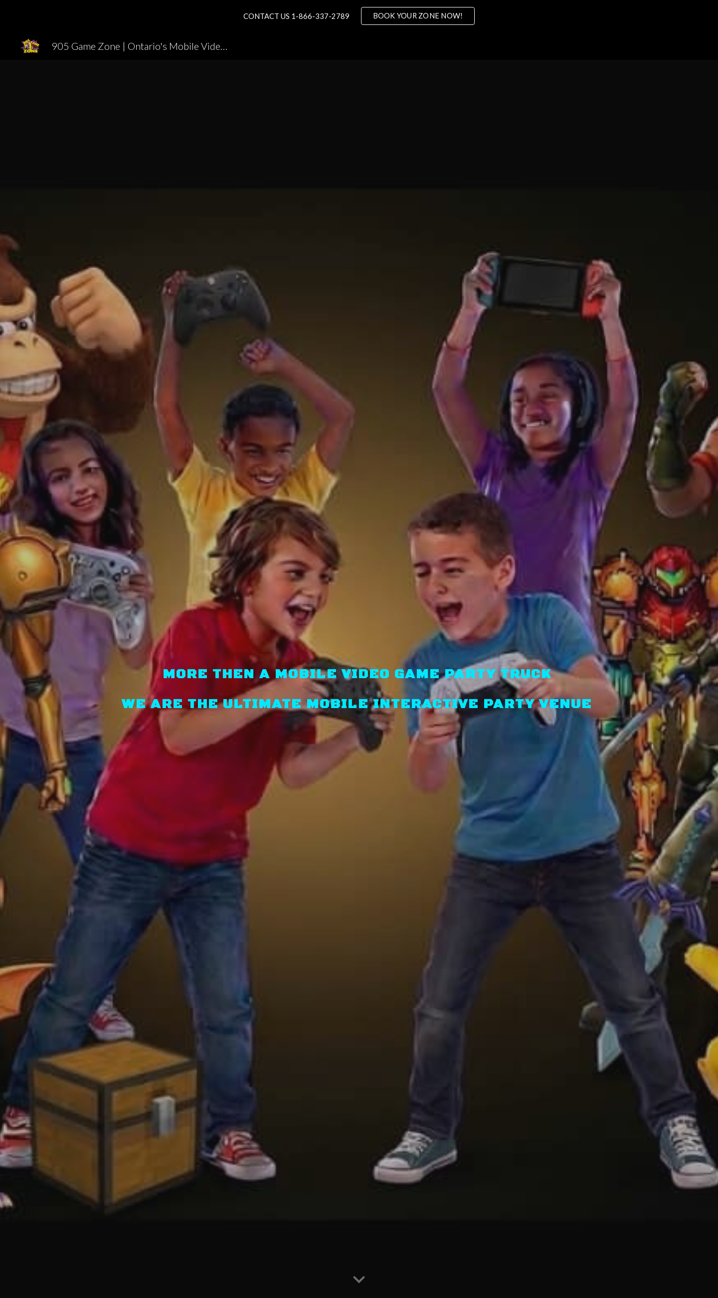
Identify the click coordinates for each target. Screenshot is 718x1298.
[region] (359, 16)
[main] (359, 679)
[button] (359, 1280)
